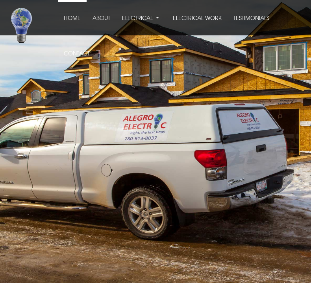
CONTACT (77, 54)
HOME (72, 18)
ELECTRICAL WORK (197, 18)
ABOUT (101, 18)
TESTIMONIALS (251, 18)
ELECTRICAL (137, 18)
